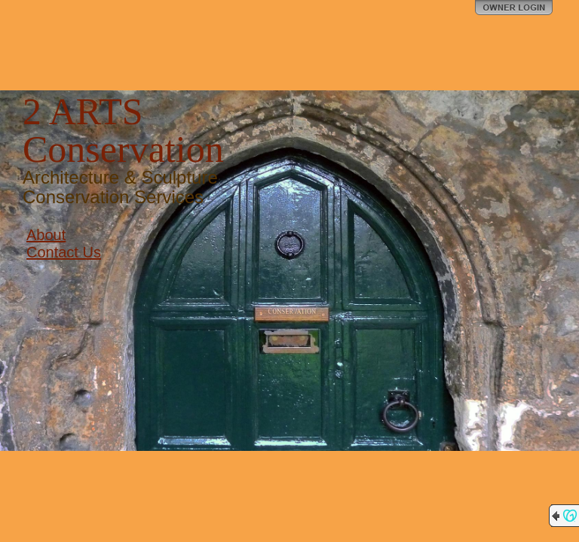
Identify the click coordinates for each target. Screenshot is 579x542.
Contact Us (63, 252)
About (46, 235)
